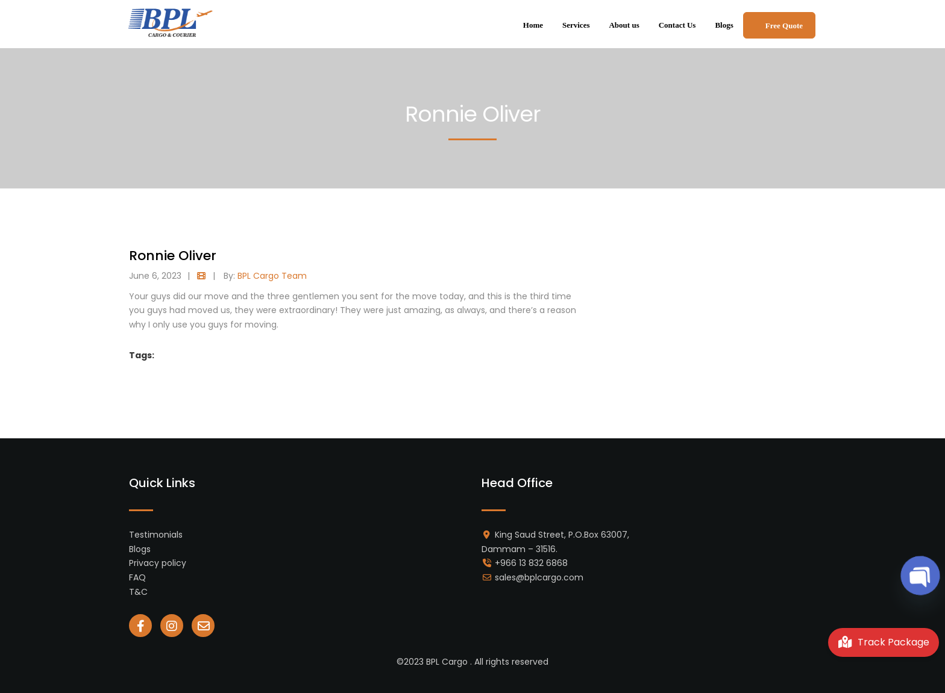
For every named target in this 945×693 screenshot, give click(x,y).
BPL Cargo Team (272, 276)
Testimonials (156, 535)
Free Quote (784, 25)
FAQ (137, 577)
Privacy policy (157, 563)
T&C (138, 592)
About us (624, 25)
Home (533, 25)
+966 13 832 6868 (531, 563)
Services (575, 25)
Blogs (724, 25)
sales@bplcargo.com (539, 577)
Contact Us (677, 25)
